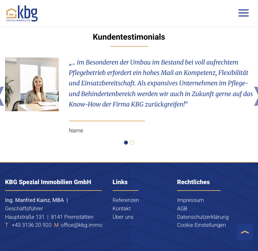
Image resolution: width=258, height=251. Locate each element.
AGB (182, 208)
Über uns (123, 217)
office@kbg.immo (81, 225)
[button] (126, 142)
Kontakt (122, 208)
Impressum (190, 200)
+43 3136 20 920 (31, 225)
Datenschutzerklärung (203, 217)
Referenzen (126, 200)
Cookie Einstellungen (201, 225)
